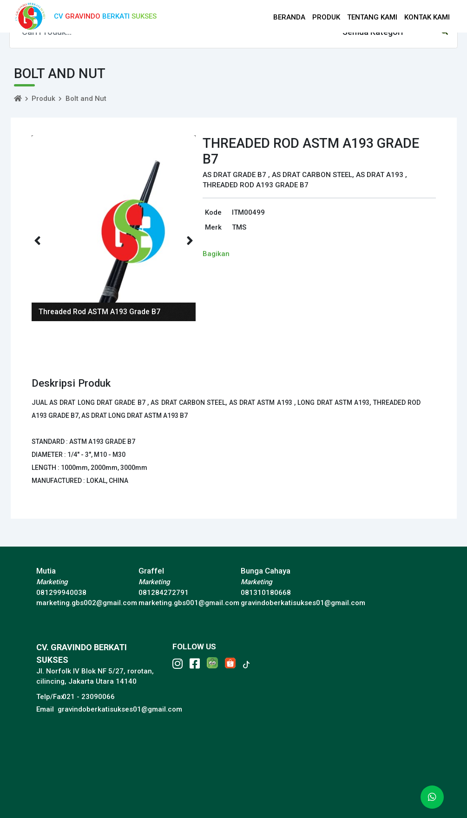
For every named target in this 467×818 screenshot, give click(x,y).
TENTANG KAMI (372, 17)
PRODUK (326, 17)
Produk (43, 98)
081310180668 (266, 592)
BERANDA (289, 17)
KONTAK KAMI (427, 17)
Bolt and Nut (86, 98)
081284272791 (163, 592)
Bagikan (216, 254)
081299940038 (61, 592)
